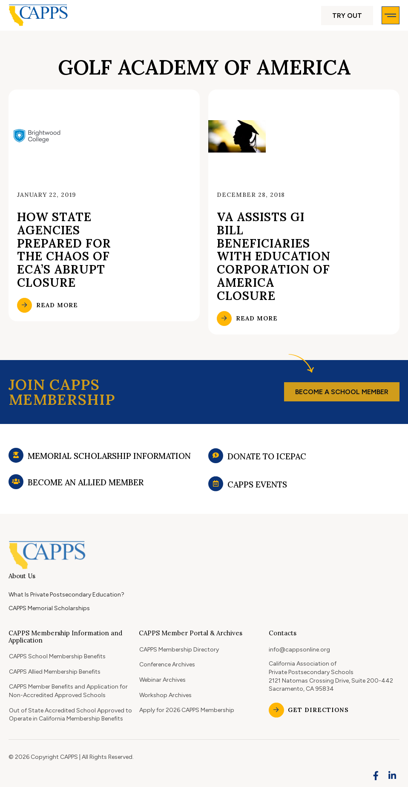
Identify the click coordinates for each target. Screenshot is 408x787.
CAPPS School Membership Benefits (57, 656)
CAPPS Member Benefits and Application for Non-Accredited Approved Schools (68, 691)
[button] (347, 15)
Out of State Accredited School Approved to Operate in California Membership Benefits (70, 715)
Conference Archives (167, 664)
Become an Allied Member (86, 492)
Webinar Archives (162, 679)
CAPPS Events (257, 496)
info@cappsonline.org (299, 649)
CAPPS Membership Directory (179, 649)
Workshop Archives (165, 695)
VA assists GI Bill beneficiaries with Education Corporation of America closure (273, 256)
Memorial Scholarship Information (109, 460)
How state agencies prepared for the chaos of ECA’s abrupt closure (64, 249)
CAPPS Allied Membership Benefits (55, 671)
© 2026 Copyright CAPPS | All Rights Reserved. (71, 757)
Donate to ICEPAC (266, 463)
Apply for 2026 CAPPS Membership (186, 710)
